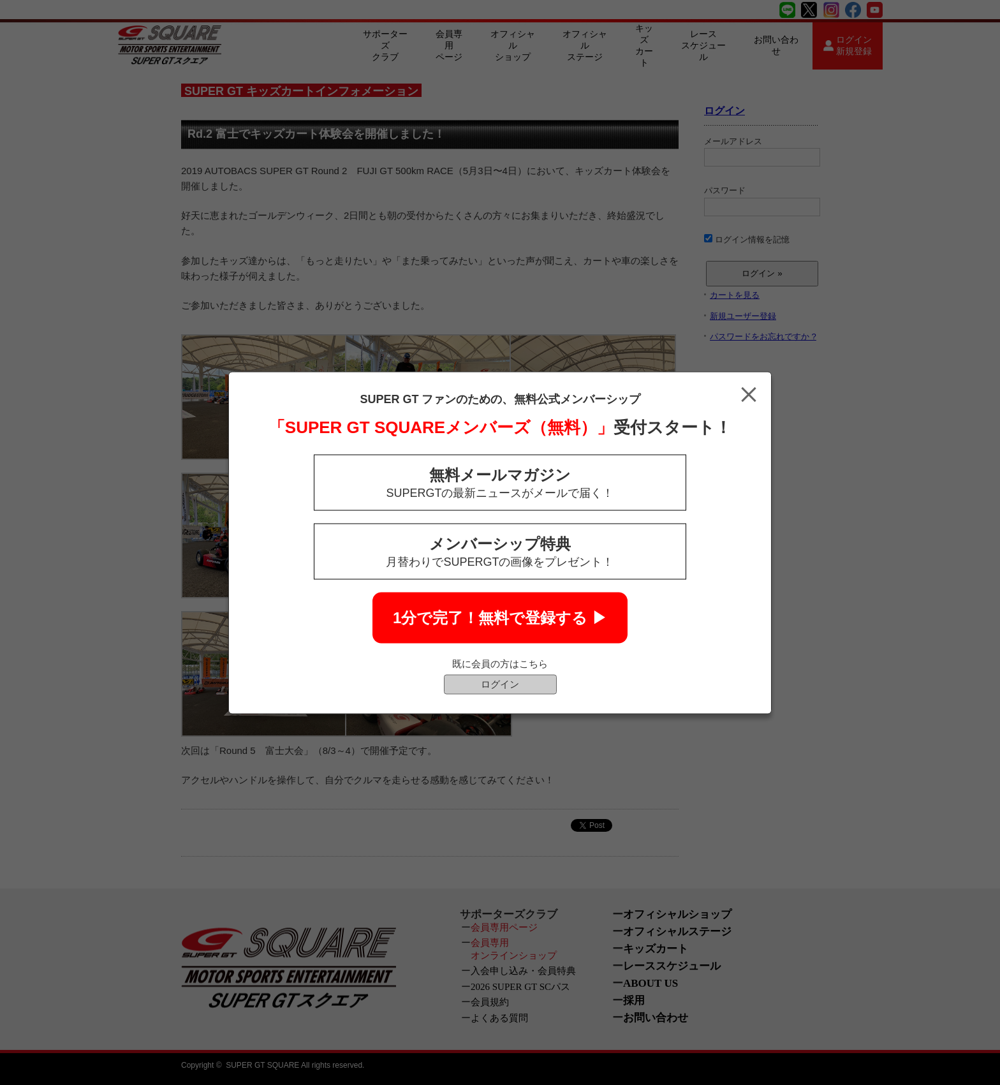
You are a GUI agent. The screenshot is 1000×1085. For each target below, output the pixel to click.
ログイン (500, 683)
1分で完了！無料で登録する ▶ (500, 617)
